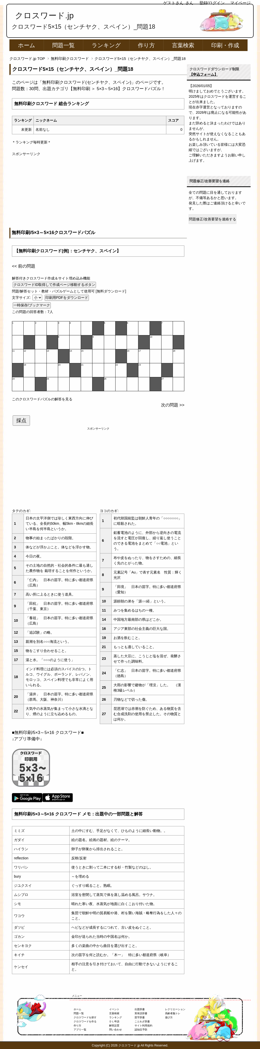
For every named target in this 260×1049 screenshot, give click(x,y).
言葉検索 (183, 45)
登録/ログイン (212, 3)
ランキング (106, 45)
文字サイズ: (22, 298)
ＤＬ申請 (114, 1021)
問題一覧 (63, 45)
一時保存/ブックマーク (31, 305)
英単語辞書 (141, 1013)
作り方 (146, 45)
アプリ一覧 (80, 1029)
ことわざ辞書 (142, 1021)
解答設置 (114, 1025)
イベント (114, 1009)
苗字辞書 (140, 1017)
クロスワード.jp (44, 15)
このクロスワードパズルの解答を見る (42, 399)
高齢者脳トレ (172, 1013)
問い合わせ (115, 1029)
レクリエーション (175, 1009)
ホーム (26, 45)
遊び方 (169, 1017)
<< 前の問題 (23, 266)
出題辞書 (140, 1009)
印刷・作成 (225, 45)
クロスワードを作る (85, 1021)
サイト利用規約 (143, 1025)
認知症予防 (141, 1029)
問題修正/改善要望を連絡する (212, 219)
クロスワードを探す (85, 1017)
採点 (21, 420)
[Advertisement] (98, 192)
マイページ (240, 3)
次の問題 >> (172, 405)
